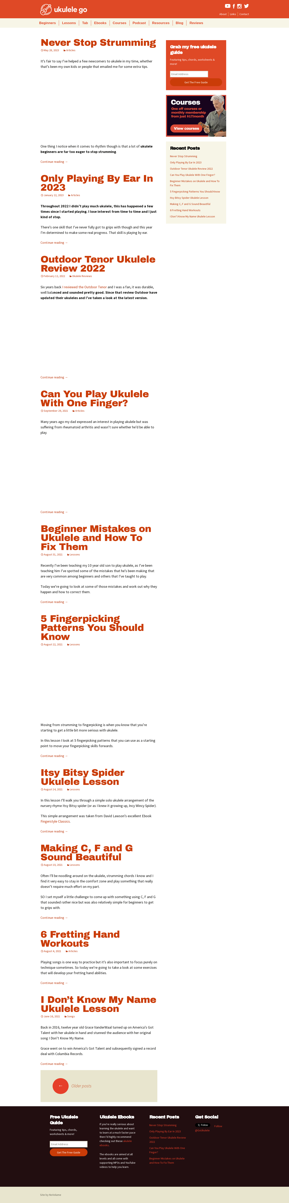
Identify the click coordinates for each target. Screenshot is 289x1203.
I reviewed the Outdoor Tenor (84, 287)
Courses (119, 23)
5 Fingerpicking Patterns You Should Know (92, 627)
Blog (179, 23)
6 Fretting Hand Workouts (80, 939)
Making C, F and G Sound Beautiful (87, 852)
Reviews (196, 23)
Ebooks (100, 23)
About (223, 14)
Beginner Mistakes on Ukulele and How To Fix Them (96, 538)
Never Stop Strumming (98, 42)
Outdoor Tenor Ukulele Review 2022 (98, 264)
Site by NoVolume (50, 1195)
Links (233, 14)
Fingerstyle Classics (55, 821)
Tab (85, 23)
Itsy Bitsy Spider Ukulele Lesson (82, 777)
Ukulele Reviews (82, 276)
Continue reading (54, 162)
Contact (244, 14)
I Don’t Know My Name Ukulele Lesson (98, 1004)
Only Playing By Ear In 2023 (97, 183)
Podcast (139, 23)
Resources (161, 23)
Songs (71, 1016)
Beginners (47, 23)
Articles (70, 50)
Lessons (69, 23)
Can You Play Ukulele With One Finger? (95, 398)
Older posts (72, 1086)
